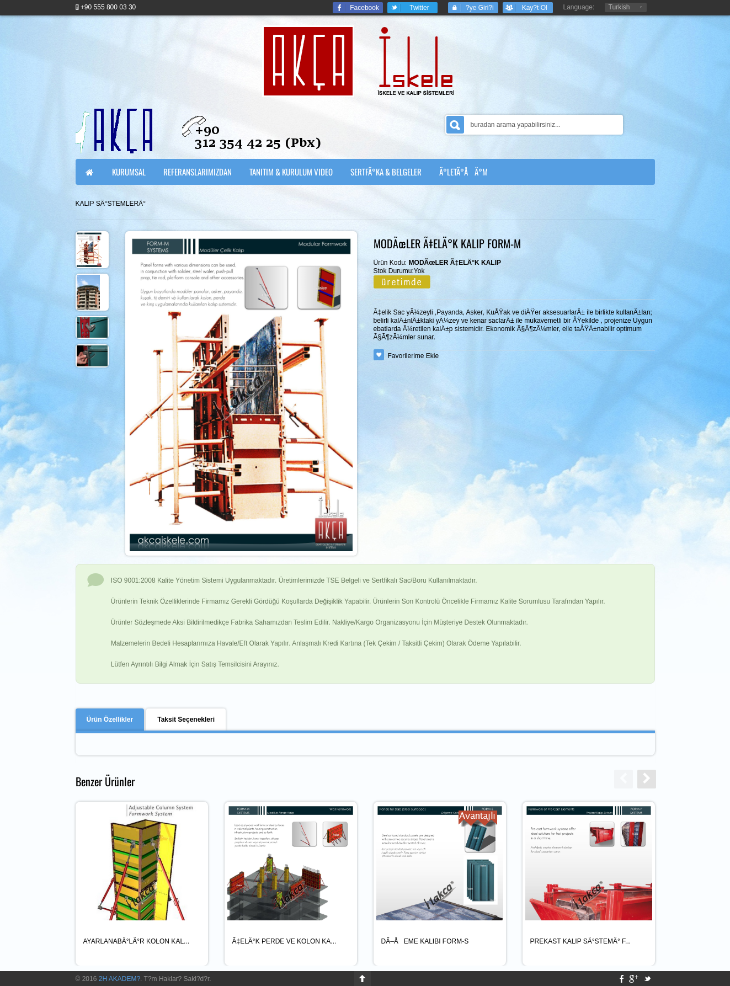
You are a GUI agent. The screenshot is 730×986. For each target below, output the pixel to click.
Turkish (619, 7)
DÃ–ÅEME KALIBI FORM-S (425, 941)
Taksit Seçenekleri (186, 719)
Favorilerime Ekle (413, 356)
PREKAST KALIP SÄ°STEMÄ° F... (580, 941)
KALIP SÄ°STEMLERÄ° (111, 203)
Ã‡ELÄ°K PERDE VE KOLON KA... (284, 941)
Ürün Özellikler (110, 719)
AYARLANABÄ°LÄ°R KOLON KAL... (136, 941)
